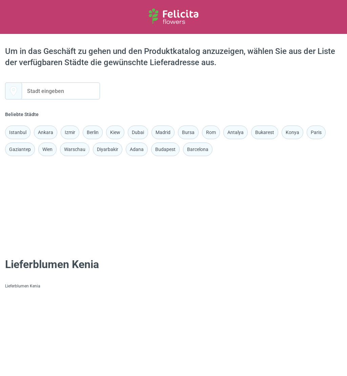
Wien (47, 149)
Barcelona (197, 149)
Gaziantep (20, 149)
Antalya (235, 132)
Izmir (70, 132)
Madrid (163, 132)
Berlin (93, 132)
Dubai (138, 132)
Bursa (188, 132)
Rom (211, 132)
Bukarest (264, 132)
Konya (292, 132)
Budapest (165, 149)
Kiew (115, 132)
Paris (316, 132)
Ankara (45, 132)
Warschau (74, 149)
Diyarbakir (107, 149)
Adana (137, 149)
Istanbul (17, 132)
